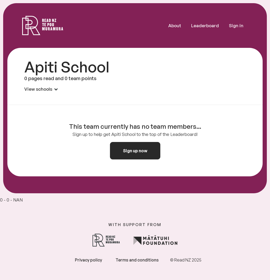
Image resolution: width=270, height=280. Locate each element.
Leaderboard (205, 25)
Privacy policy (88, 260)
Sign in (236, 25)
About (174, 25)
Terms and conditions (137, 260)
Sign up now (135, 150)
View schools (41, 89)
